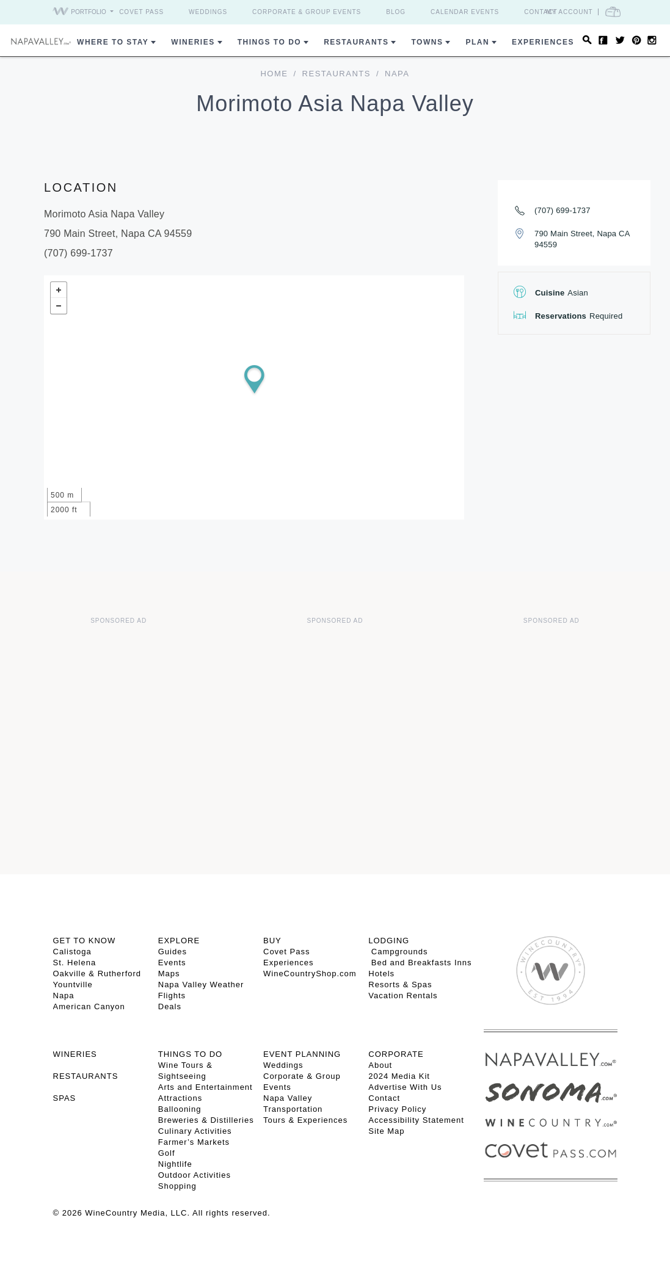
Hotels (381, 973)
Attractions (180, 1098)
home (274, 73)
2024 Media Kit (399, 1076)
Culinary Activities (195, 1131)
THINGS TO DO (190, 1054)
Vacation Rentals (402, 995)
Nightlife (175, 1164)
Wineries (192, 42)
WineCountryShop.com (310, 973)
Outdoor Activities (194, 1175)
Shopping (177, 1186)
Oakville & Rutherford (97, 973)
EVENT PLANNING (302, 1054)
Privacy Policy (397, 1109)
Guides (172, 951)
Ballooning (180, 1109)
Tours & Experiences (305, 1120)
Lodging (388, 940)
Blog (396, 12)
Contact (541, 12)
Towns (427, 42)
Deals (169, 1006)
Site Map (386, 1131)
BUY (272, 940)
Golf (166, 1153)
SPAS (64, 1098)
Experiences (543, 42)
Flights (172, 995)
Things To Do (269, 42)
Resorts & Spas (400, 984)
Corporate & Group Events (306, 12)
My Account (569, 12)
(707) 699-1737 (562, 210)
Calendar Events (465, 12)
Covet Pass (141, 12)
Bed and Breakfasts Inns (420, 962)
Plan (477, 42)
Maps (169, 973)
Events (172, 962)
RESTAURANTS (85, 1076)
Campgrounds (398, 951)
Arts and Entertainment (205, 1087)
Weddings (208, 12)
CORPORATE (395, 1054)
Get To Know (84, 940)
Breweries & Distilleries (206, 1120)
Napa (64, 995)
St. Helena (74, 962)
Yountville (73, 984)
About (380, 1065)
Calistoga (72, 951)
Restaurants (356, 42)
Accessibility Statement (416, 1120)
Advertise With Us (405, 1087)
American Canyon (89, 1006)
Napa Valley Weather (201, 984)
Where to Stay (112, 42)
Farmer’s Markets (194, 1142)
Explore (179, 940)
